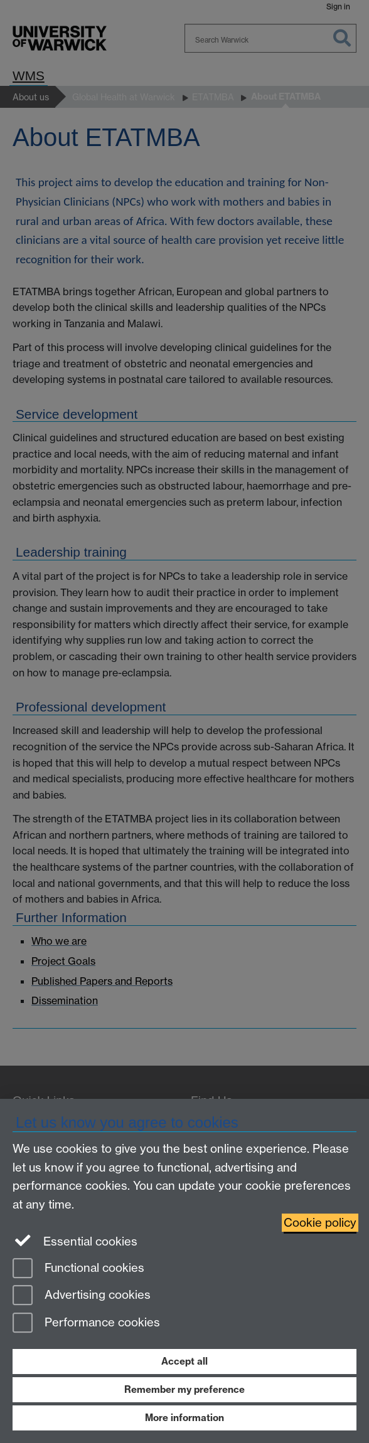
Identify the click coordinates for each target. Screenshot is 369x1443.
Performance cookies (86, 1323)
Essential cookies (75, 1240)
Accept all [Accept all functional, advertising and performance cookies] (184, 1361)
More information (184, 1418)
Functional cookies (78, 1269)
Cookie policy (320, 1222)
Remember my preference (184, 1389)
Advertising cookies (82, 1296)
